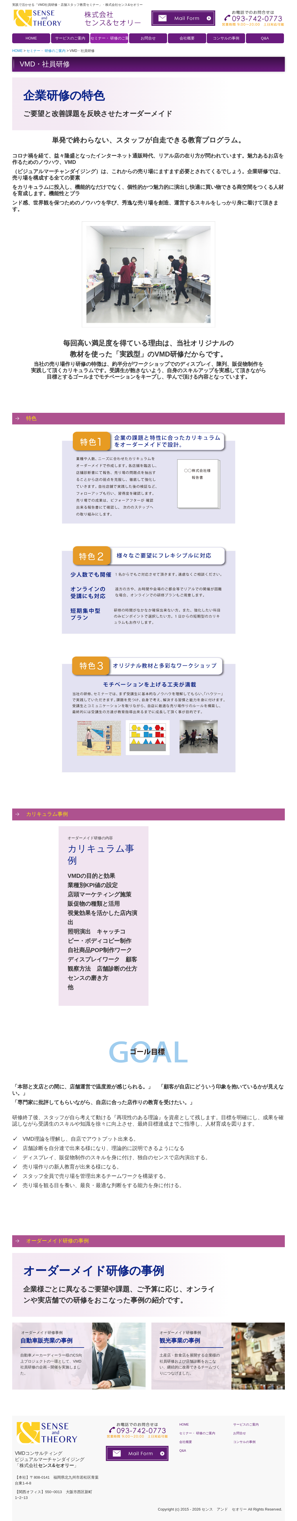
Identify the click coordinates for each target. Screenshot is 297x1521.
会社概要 (187, 38)
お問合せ (148, 38)
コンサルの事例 (226, 38)
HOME (31, 38)
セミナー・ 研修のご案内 (109, 38)
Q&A (265, 38)
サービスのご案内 (70, 38)
